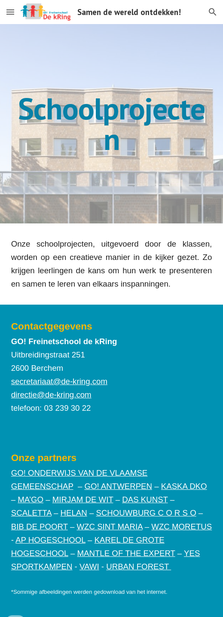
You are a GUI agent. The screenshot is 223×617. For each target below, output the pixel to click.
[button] (10, 12)
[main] (112, 123)
